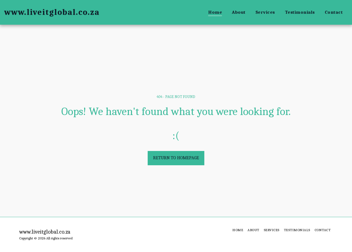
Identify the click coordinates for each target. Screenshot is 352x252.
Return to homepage (176, 157)
